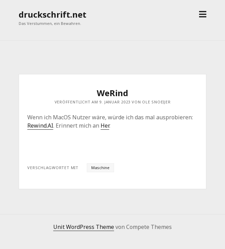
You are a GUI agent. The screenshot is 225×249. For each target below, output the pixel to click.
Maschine (100, 167)
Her (105, 125)
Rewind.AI (40, 125)
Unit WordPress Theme (83, 227)
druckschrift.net (52, 14)
